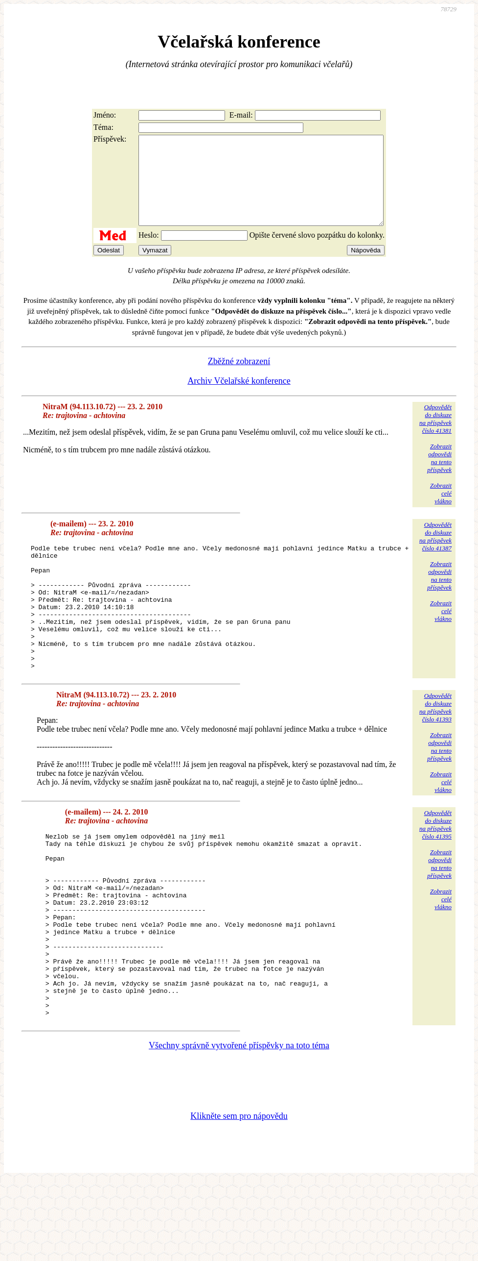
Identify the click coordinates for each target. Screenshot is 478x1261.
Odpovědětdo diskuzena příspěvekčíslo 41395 (435, 867)
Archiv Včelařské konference (239, 398)
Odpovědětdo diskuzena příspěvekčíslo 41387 (435, 554)
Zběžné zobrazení (239, 379)
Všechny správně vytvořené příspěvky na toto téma (239, 1125)
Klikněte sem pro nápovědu (238, 1195)
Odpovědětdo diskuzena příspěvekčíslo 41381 (435, 436)
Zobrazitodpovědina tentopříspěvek (439, 475)
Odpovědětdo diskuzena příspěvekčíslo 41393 (435, 750)
